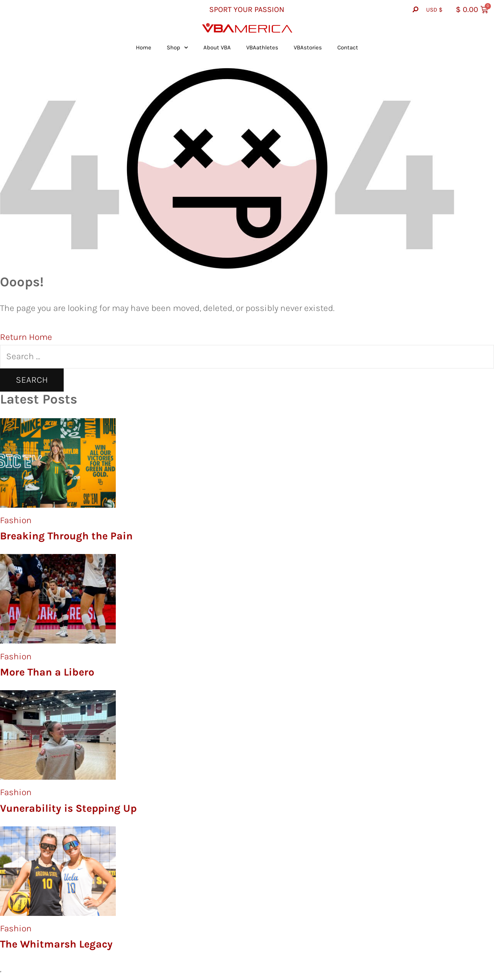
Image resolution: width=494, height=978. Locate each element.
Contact (347, 47)
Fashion (16, 520)
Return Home (26, 337)
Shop (177, 48)
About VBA (217, 47)
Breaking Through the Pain (66, 536)
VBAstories (308, 47)
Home (143, 47)
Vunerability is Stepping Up (68, 808)
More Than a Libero (47, 672)
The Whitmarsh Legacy (56, 944)
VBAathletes (262, 47)
